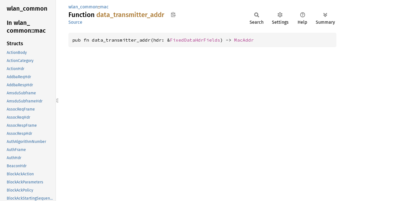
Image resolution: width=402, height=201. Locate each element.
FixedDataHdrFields (195, 40)
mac (104, 6)
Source (75, 22)
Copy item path (173, 14)
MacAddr (244, 40)
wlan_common (83, 6)
